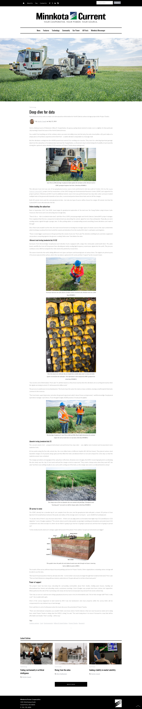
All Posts (85, 30)
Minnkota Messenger (98, 30)
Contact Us (43, 3)
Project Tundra (73, 623)
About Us (30, 3)
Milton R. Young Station (61, 623)
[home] (71, 17)
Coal (41, 623)
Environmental (48, 623)
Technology (55, 30)
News (38, 30)
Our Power (76, 30)
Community (66, 30)
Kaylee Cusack (42, 121)
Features (46, 30)
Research (81, 623)
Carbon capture (34, 623)
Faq (36, 3)
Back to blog (71, 684)
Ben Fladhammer (62, 674)
